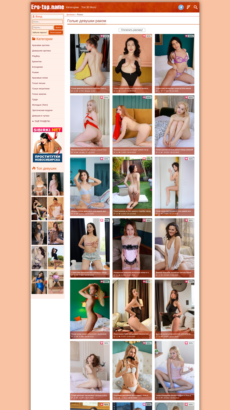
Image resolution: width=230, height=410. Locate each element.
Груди (35, 99)
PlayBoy (36, 56)
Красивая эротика (40, 45)
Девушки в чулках (40, 116)
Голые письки (38, 83)
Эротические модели (42, 110)
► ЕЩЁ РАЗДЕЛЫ (41, 121)
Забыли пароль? (39, 32)
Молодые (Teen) (40, 105)
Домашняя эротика (41, 51)
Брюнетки (37, 61)
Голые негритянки (40, 88)
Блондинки (37, 67)
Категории (72, 7)
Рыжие (35, 72)
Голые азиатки (39, 94)
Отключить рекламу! (132, 30)
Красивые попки (40, 78)
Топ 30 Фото (88, 7)
